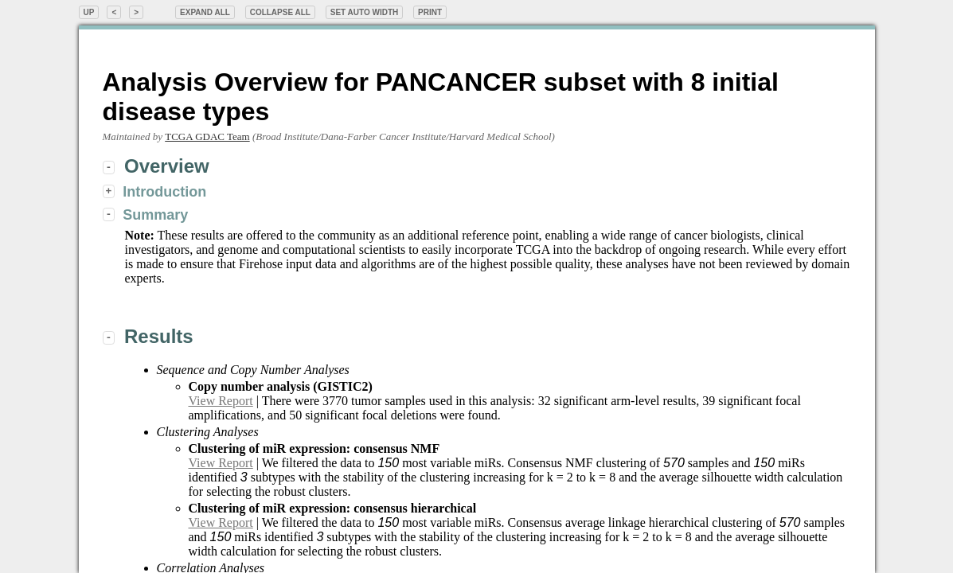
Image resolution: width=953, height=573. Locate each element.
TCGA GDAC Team (207, 136)
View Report (221, 400)
